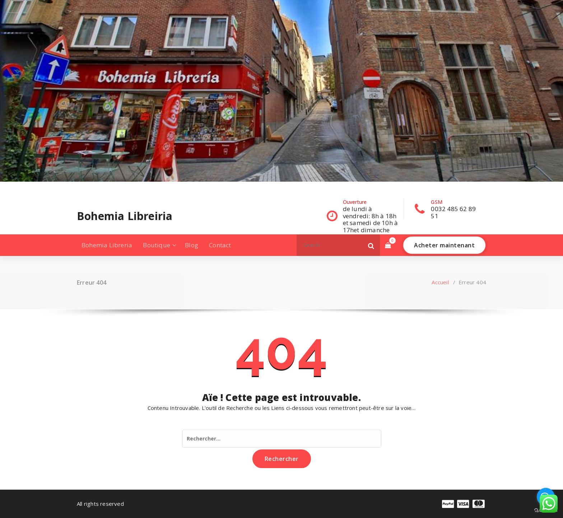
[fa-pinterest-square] (157, 188)
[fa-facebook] (78, 188)
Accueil (440, 282)
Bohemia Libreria (107, 245)
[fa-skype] (146, 188)
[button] (371, 245)
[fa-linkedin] (89, 188)
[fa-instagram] (112, 188)
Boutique (156, 245)
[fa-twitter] (100, 188)
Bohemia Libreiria (124, 216)
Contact (220, 245)
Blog (191, 245)
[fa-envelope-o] (134, 188)
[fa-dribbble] (123, 188)
